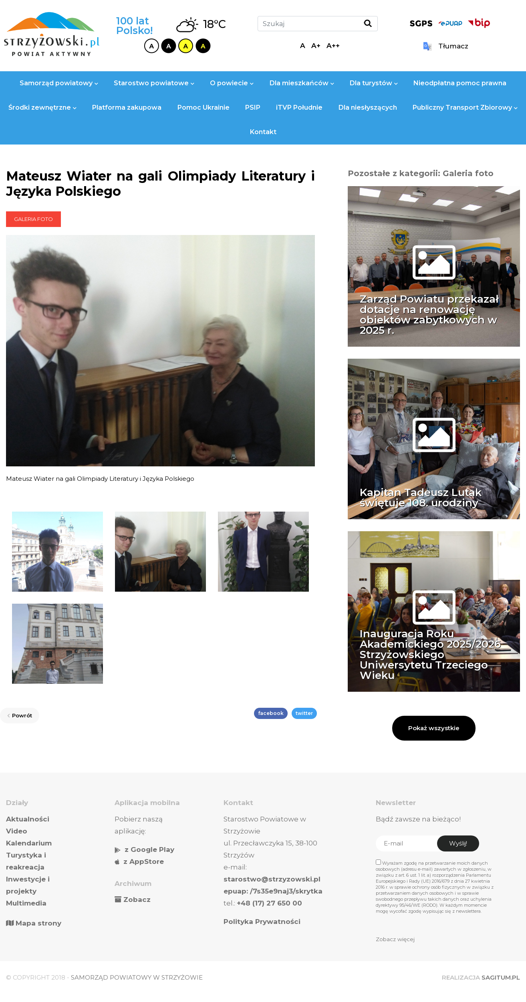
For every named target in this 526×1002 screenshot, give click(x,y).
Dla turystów (374, 83)
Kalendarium (29, 843)
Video (16, 831)
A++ (333, 46)
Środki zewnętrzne (42, 107)
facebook (271, 713)
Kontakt (263, 132)
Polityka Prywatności (262, 922)
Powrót (19, 715)
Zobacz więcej (395, 939)
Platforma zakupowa (126, 107)
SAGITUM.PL (501, 977)
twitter (304, 713)
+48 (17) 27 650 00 (269, 903)
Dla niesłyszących (368, 107)
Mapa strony (33, 923)
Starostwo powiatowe (154, 83)
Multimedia (26, 903)
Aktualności (27, 819)
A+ (315, 46)
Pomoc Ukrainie (203, 107)
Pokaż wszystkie (433, 728)
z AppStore (143, 861)
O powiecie (232, 83)
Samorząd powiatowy (59, 83)
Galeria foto (33, 219)
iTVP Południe (299, 107)
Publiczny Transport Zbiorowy (465, 107)
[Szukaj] (318, 23)
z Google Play (149, 849)
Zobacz (137, 900)
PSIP (252, 107)
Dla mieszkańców (302, 83)
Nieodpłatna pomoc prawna (459, 83)
